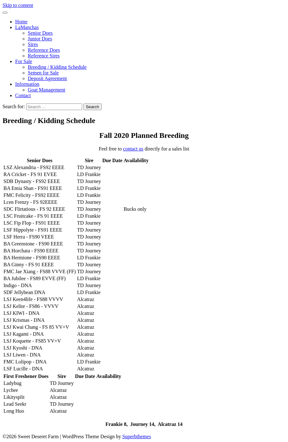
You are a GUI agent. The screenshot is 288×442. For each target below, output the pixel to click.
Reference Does (44, 50)
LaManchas (27, 27)
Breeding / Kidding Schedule (57, 67)
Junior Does (40, 38)
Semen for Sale (43, 72)
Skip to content (18, 5)
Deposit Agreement (47, 78)
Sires (33, 44)
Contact (23, 95)
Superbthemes (136, 436)
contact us (133, 148)
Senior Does (40, 33)
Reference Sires (44, 55)
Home (21, 21)
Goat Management (46, 89)
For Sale (23, 61)
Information (27, 84)
